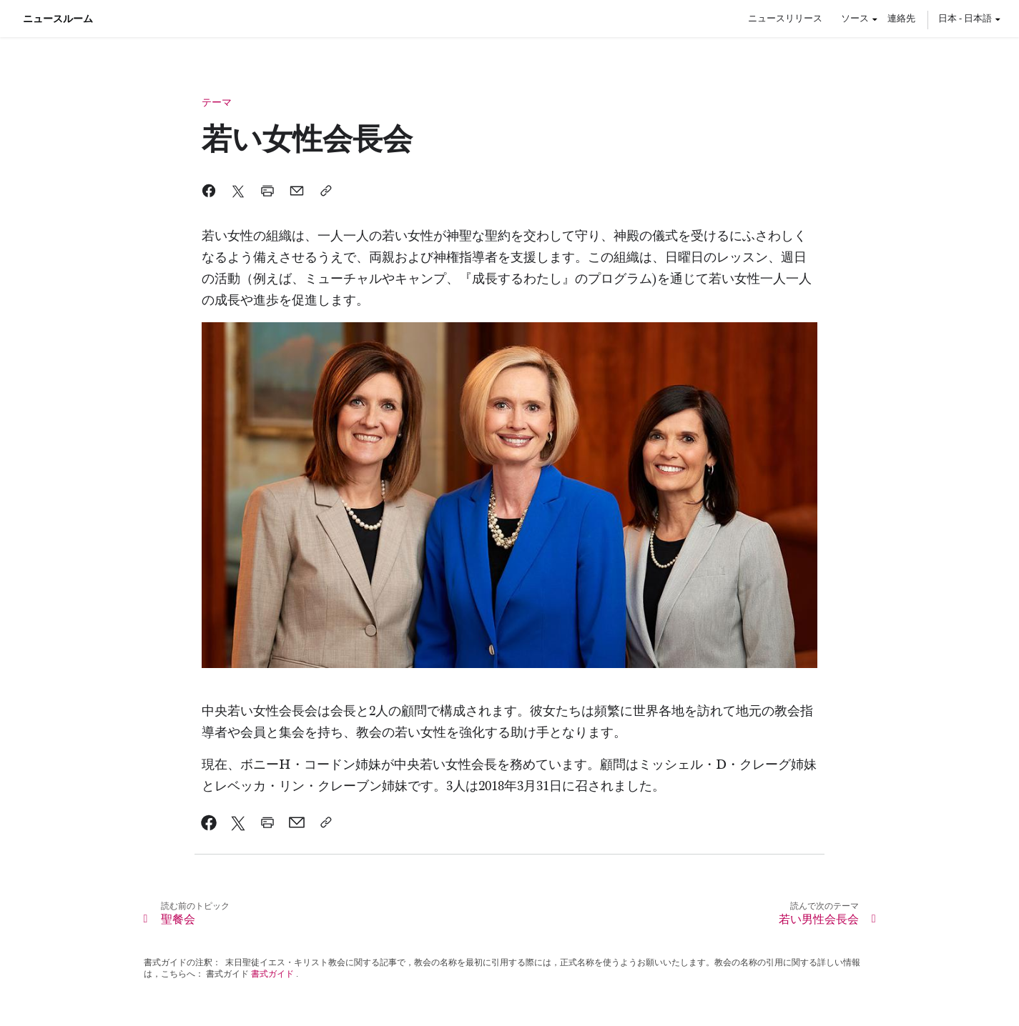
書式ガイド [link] (272, 973)
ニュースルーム (58, 19)
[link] (209, 822)
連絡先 (901, 17)
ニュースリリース (785, 17)
